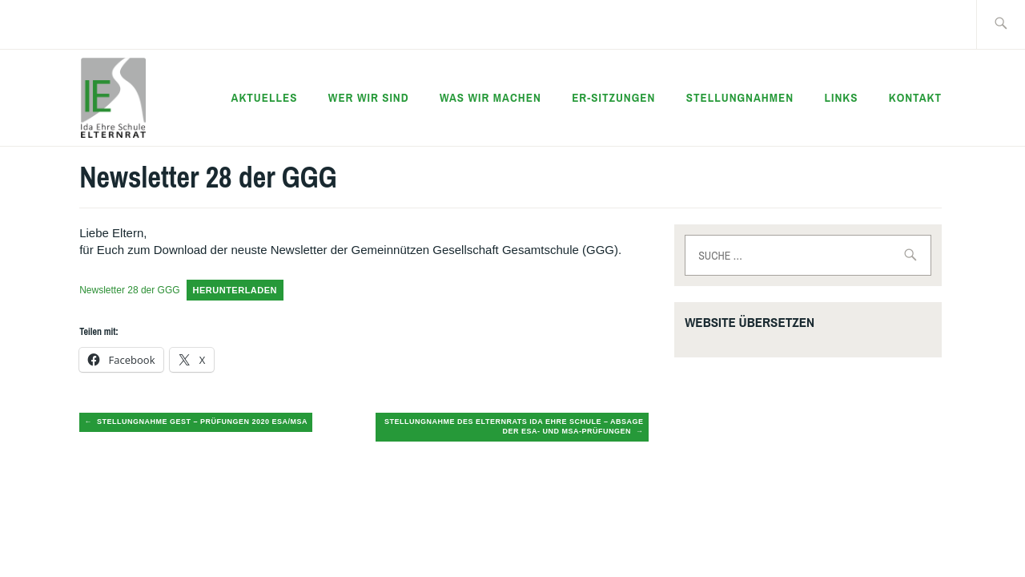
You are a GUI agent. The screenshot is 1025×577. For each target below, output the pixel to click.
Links (841, 97)
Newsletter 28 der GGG (129, 290)
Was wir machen (490, 97)
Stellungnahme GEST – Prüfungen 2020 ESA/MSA (202, 422)
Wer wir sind (368, 97)
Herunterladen (235, 290)
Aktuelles (264, 97)
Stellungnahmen (740, 97)
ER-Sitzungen (613, 97)
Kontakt (915, 97)
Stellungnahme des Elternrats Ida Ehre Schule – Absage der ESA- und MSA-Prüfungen (514, 426)
